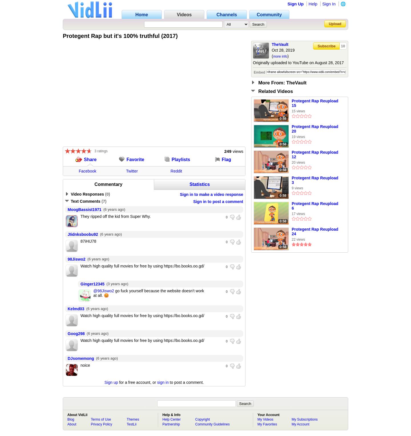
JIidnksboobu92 (83, 234)
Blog (70, 419)
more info (280, 56)
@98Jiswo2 (103, 291)
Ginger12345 (92, 284)
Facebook (87, 171)
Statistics (200, 184)
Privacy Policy (101, 424)
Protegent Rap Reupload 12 (315, 154)
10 (343, 46)
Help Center (171, 419)
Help (313, 3)
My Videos (265, 419)
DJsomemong (81, 358)
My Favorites (267, 424)
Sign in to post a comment (218, 201)
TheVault (280, 44)
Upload (335, 24)
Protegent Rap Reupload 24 (315, 231)
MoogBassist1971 (84, 209)
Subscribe (327, 46)
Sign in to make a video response (211, 194)
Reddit (176, 171)
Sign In (329, 3)
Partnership (171, 424)
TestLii (131, 424)
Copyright (202, 419)
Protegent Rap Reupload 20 (315, 128)
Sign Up (295, 3)
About (71, 424)
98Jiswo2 (76, 259)
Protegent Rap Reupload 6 (315, 205)
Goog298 (76, 333)
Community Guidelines (212, 424)
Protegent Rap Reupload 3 (315, 180)
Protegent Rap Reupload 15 (315, 103)
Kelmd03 (76, 309)
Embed (259, 72)
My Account (300, 424)
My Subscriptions (305, 419)
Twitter (132, 171)
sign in (163, 382)
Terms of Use (101, 419)
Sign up (111, 382)
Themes (133, 419)
